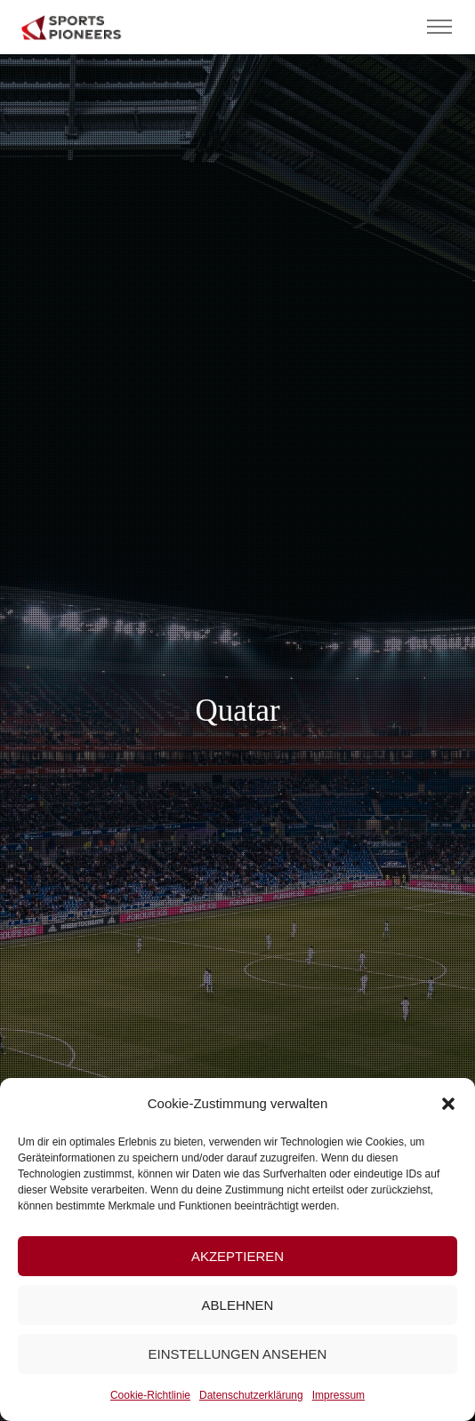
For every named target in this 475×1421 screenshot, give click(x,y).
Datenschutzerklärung (251, 1395)
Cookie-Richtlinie (150, 1395)
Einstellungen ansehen (238, 1353)
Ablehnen (238, 1305)
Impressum (338, 1395)
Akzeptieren (237, 1256)
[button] (448, 1104)
